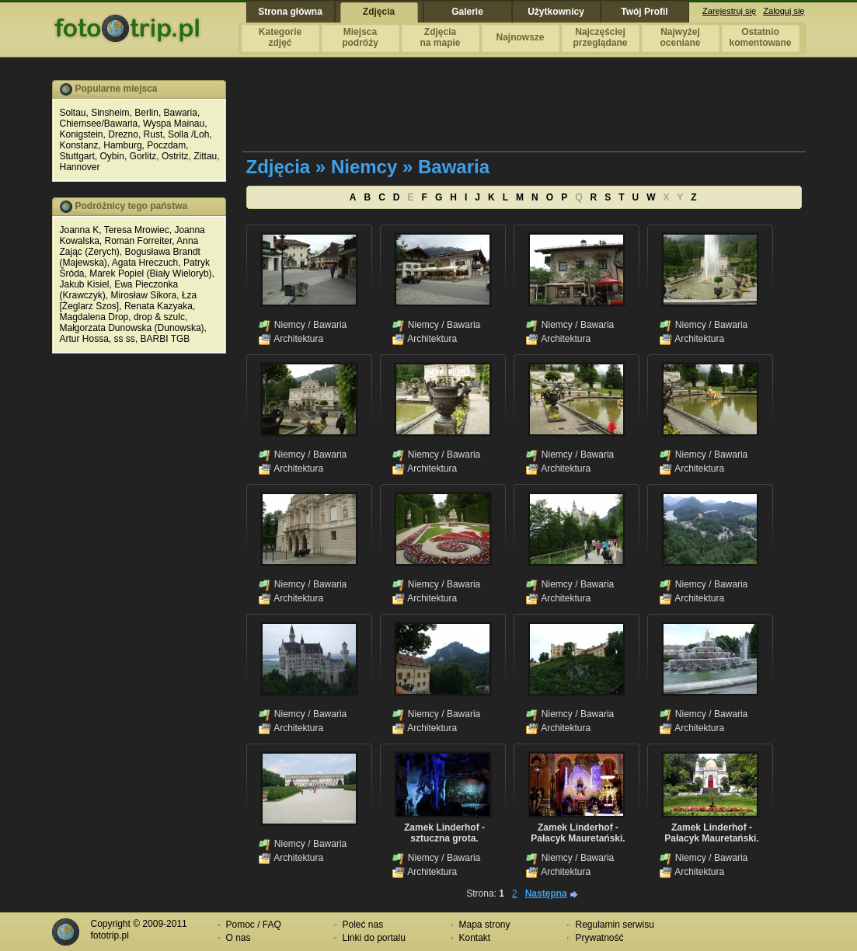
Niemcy (289, 324)
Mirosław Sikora (144, 295)
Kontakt (475, 937)
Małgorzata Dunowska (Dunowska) (132, 327)
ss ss (124, 338)
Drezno (123, 134)
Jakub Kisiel (85, 284)
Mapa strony (484, 924)
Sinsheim (110, 112)
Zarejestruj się (729, 11)
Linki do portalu (374, 937)
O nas (238, 937)
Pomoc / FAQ (253, 924)
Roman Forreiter (138, 240)
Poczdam (166, 145)
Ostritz (175, 156)
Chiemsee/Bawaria (99, 123)
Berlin (146, 112)
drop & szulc (159, 317)
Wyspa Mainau (173, 123)
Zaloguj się (783, 11)
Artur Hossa (84, 338)
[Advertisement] (525, 115)
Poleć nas (363, 924)
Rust (153, 134)
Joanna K (79, 230)
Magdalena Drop (94, 317)
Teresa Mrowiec (136, 230)
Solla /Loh (188, 134)
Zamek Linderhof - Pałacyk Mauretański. (578, 833)
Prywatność (600, 937)
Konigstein (81, 134)
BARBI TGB (165, 338)
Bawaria (180, 112)
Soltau (73, 112)
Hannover (80, 167)
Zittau (205, 156)
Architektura (298, 338)
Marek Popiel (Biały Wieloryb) (150, 273)
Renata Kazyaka (158, 306)
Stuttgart (77, 156)
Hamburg (122, 145)
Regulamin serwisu (615, 924)
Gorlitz (143, 156)
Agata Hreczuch (145, 262)
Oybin (112, 156)
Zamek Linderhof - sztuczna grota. (444, 833)
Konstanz (79, 145)
